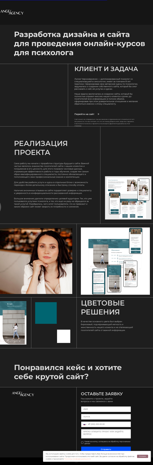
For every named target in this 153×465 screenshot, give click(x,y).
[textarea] (106, 433)
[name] (106, 409)
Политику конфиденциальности (77, 459)
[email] (106, 416)
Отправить (106, 449)
